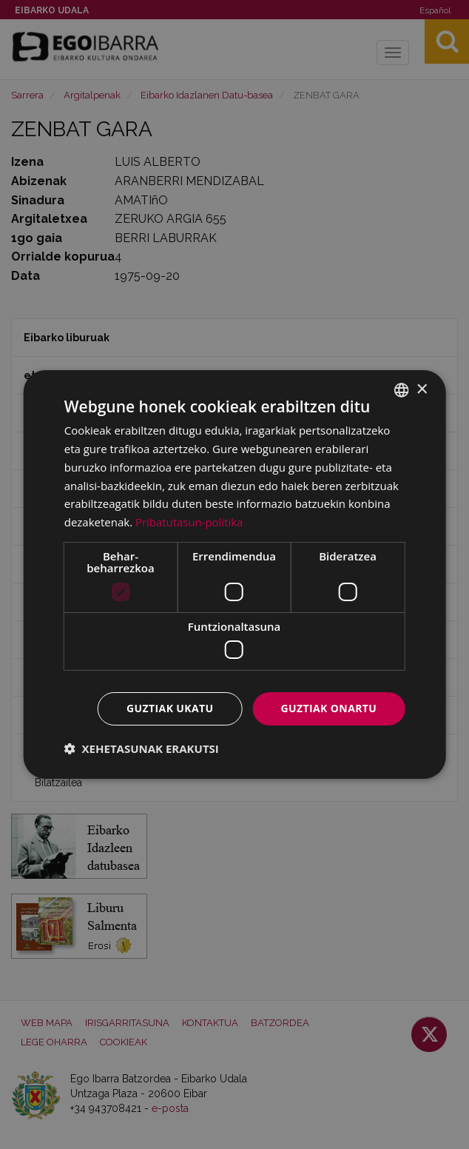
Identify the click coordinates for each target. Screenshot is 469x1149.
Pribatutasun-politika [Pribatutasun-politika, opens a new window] (189, 522)
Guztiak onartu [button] (328, 708)
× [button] (421, 389)
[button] (141, 748)
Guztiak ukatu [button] (170, 708)
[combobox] (401, 390)
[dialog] (235, 574)
